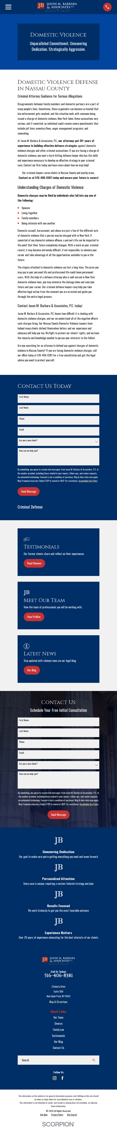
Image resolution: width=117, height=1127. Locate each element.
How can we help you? (28, 450)
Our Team (58, 1017)
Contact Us (58, 1048)
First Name (24, 396)
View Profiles (34, 617)
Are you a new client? (28, 440)
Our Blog (31, 670)
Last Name (23, 407)
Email (21, 429)
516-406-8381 (58, 976)
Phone (21, 418)
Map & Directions (58, 1002)
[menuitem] (44, 1114)
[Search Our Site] (93, 1060)
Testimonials (58, 1036)
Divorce (58, 1023)
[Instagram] (54, 1078)
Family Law (58, 1030)
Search (25, 1060)
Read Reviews (34, 563)
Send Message (28, 491)
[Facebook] (62, 1078)
